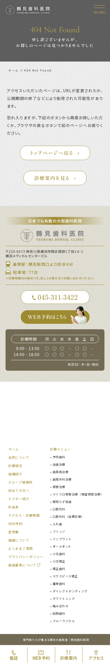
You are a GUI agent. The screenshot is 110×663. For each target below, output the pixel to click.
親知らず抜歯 (62, 503)
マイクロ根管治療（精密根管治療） (78, 495)
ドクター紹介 (18, 500)
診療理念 (15, 467)
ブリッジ (59, 533)
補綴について (18, 541)
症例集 (13, 533)
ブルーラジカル (64, 622)
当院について (18, 458)
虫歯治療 (59, 465)
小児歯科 (59, 555)
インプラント (62, 540)
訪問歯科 (59, 614)
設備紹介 (15, 475)
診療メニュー (60, 450)
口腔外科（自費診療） (69, 518)
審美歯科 (59, 585)
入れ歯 (57, 525)
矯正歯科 (59, 570)
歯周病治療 (61, 473)
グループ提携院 (20, 483)
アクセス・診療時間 (24, 516)
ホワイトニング (64, 600)
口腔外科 (59, 510)
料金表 (13, 508)
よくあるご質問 (20, 549)
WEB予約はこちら (58, 318)
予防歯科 (59, 458)
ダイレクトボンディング (70, 592)
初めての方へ (18, 491)
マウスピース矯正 (65, 577)
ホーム (13, 70)
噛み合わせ (61, 607)
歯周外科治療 (62, 480)
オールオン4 (61, 547)
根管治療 (59, 488)
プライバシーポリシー (26, 558)
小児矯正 (59, 562)
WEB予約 (15, 525)
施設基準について (22, 566)
